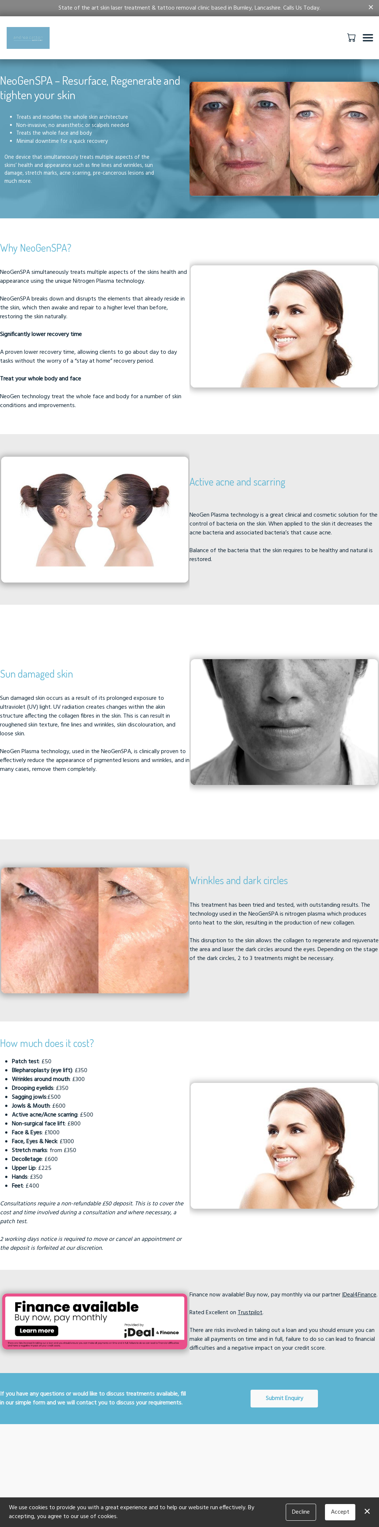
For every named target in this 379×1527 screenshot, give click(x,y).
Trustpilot (250, 1313)
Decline (301, 1512)
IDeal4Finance (359, 1295)
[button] (352, 37)
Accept (340, 1512)
